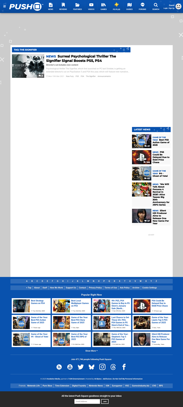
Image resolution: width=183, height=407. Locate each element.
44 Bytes (97, 379)
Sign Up (171, 8)
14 (147, 194)
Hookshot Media (53, 379)
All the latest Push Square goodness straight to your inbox (92, 396)
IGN (107, 385)
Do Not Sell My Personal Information (128, 379)
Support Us (71, 287)
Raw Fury (70, 76)
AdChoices (107, 379)
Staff (44, 287)
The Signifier (91, 76)
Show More (91, 351)
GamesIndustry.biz (140, 385)
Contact (82, 287)
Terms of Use (111, 287)
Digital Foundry (79, 385)
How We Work (56, 287)
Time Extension (62, 385)
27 (147, 146)
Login (166, 8)
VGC (127, 385)
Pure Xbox (47, 385)
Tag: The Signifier (25, 49)
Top (28, 287)
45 (147, 178)
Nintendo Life (33, 385)
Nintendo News (96, 385)
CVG (154, 385)
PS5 (77, 76)
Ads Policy (125, 287)
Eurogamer (117, 385)
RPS (161, 385)
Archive (135, 287)
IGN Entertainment (77, 379)
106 (146, 162)
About (37, 287)
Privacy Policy (95, 287)
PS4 (82, 76)
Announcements (104, 76)
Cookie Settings (149, 287)
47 (147, 221)
